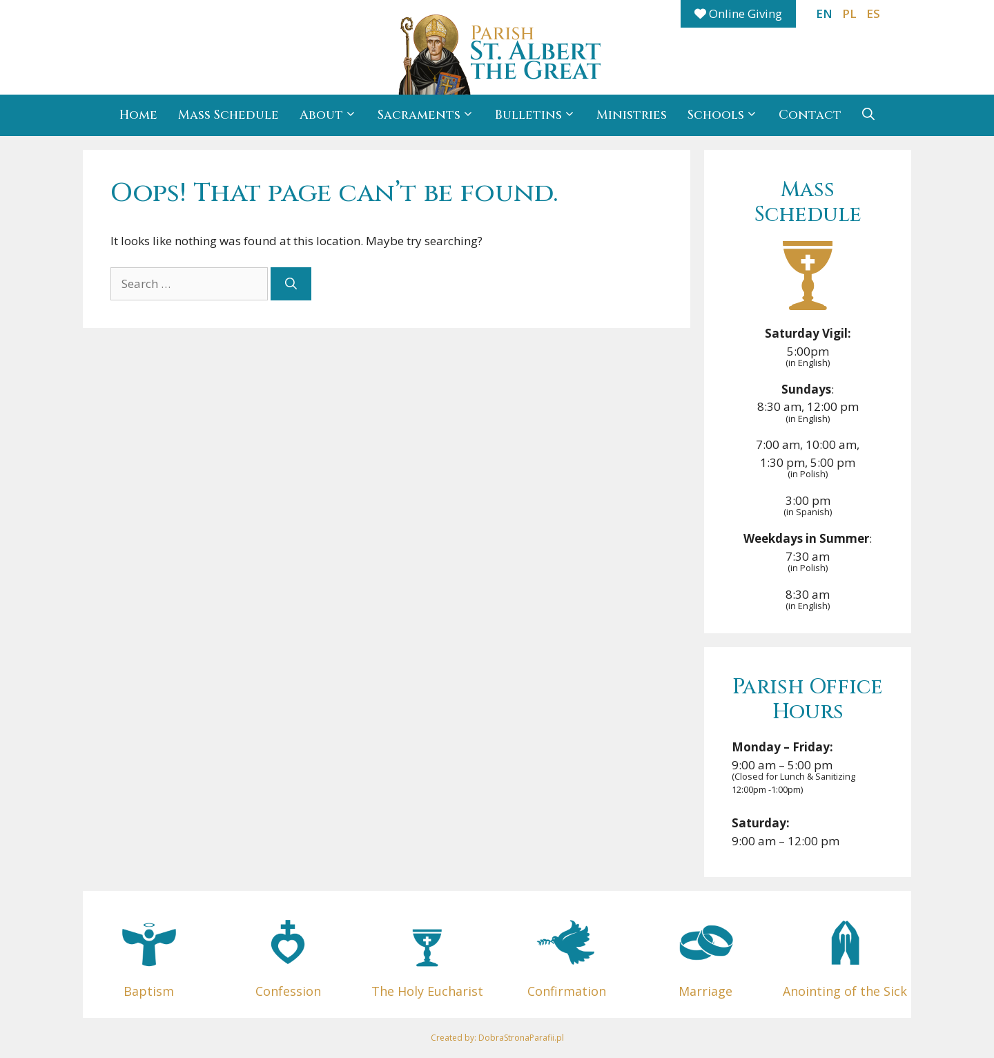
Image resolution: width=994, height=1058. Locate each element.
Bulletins (540, 115)
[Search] (291, 283)
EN (824, 13)
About (333, 115)
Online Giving (738, 13)
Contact (810, 115)
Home (138, 115)
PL (849, 13)
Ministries (631, 115)
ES (873, 13)
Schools (728, 115)
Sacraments (431, 115)
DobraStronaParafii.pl (521, 1037)
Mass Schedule (228, 115)
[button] (868, 115)
